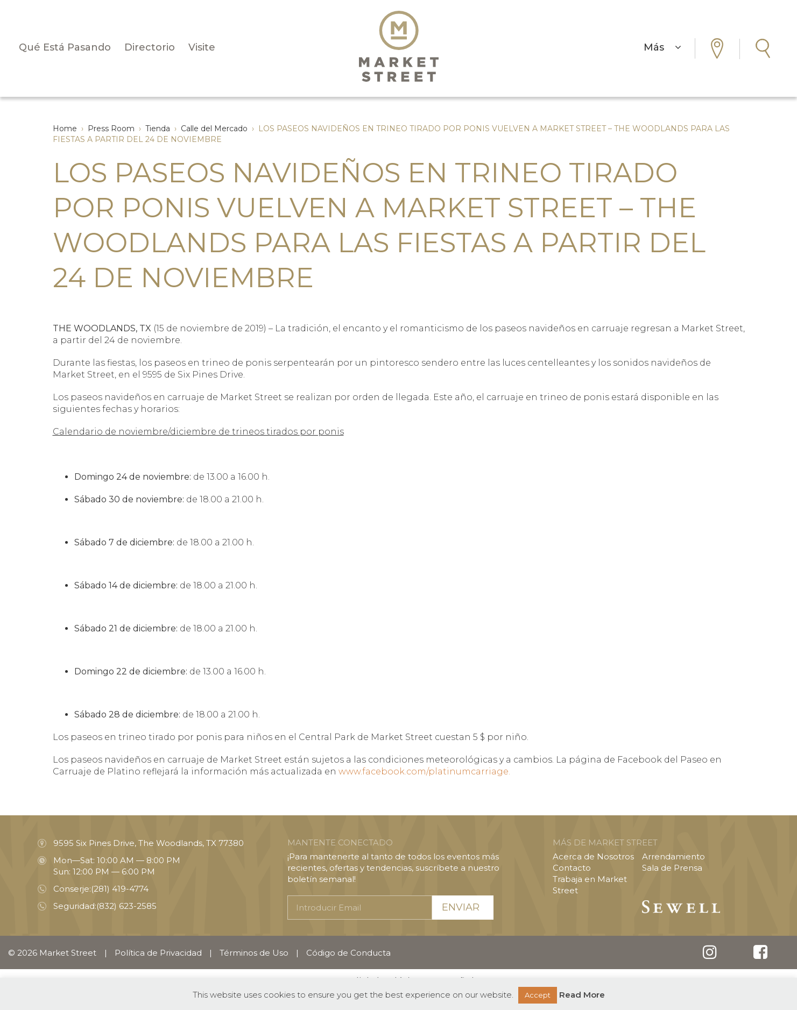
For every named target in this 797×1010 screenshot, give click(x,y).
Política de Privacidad (158, 953)
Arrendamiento (673, 856)
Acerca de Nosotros (593, 856)
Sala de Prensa (672, 868)
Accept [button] (538, 995)
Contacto (572, 868)
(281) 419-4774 (120, 889)
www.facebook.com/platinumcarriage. (424, 771)
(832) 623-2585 (126, 906)
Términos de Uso (254, 953)
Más (662, 47)
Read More (582, 995)
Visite (201, 47)
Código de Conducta (348, 953)
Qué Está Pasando (65, 47)
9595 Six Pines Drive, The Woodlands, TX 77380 (148, 843)
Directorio (149, 47)
